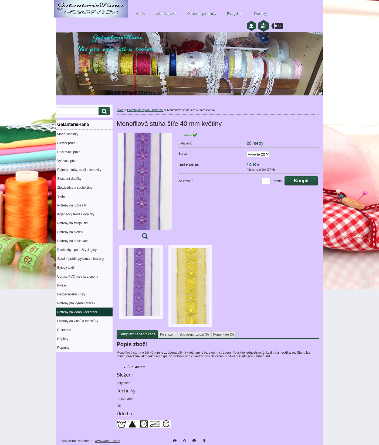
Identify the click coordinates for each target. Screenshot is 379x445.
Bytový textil (66, 268)
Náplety (62, 339)
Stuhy (61, 196)
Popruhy (63, 348)
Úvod (120, 110)
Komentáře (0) (223, 334)
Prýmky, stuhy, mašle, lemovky (79, 170)
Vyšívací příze (67, 161)
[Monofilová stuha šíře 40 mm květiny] (145, 187)
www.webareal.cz (107, 441)
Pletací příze (66, 143)
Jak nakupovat (165, 13)
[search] (103, 111)
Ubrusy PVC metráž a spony (77, 276)
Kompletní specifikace (137, 334)
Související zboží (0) (194, 334)
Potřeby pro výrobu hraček (76, 303)
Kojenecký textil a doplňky (75, 214)
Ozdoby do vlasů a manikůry (77, 321)
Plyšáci (62, 285)
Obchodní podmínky (201, 13)
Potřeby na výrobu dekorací (77, 312)
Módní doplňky (67, 134)
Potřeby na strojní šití (72, 223)
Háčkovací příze (68, 152)
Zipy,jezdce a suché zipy (74, 187)
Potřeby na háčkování (73, 241)
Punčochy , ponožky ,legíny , (78, 250)
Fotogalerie (235, 13)
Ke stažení (167, 334)
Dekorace (64, 330)
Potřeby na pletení (70, 232)
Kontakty (260, 13)
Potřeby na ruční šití (71, 205)
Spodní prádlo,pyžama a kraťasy (80, 259)
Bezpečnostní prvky (71, 294)
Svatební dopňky (69, 179)
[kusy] (266, 181)
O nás (140, 13)
